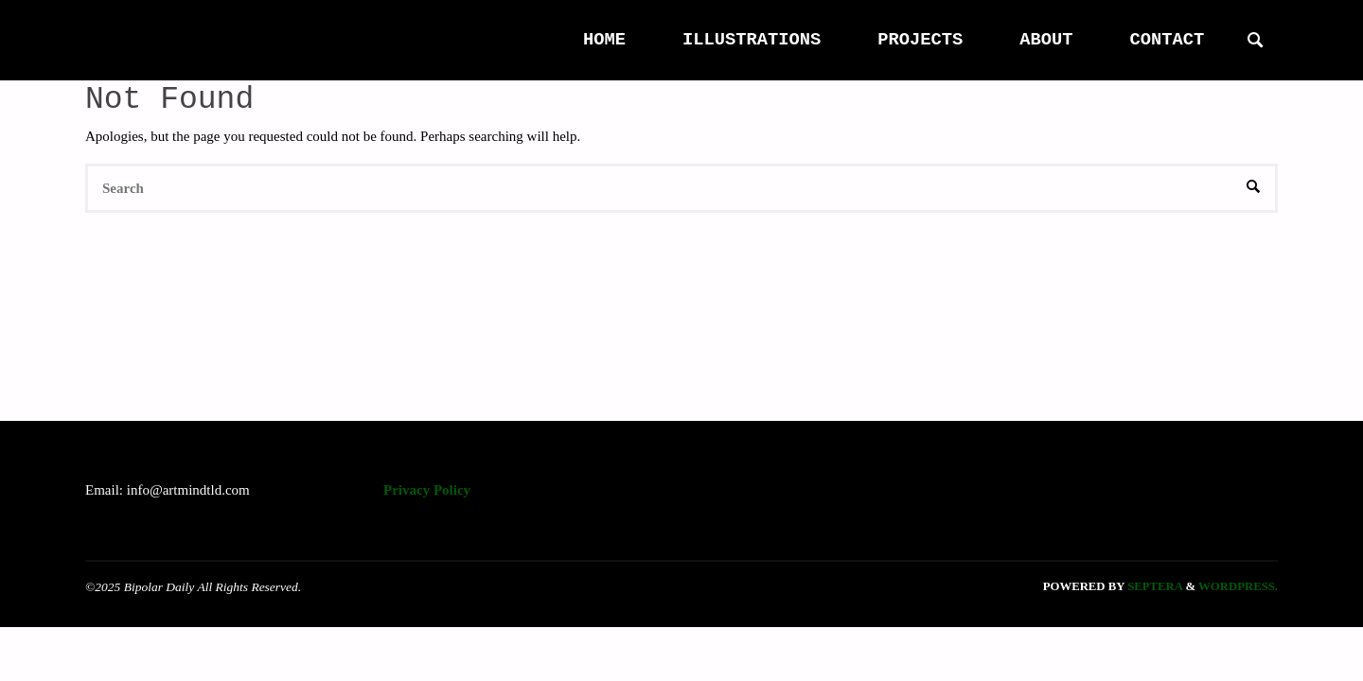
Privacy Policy (426, 490)
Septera (1153, 586)
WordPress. (1238, 586)
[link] (1255, 41)
